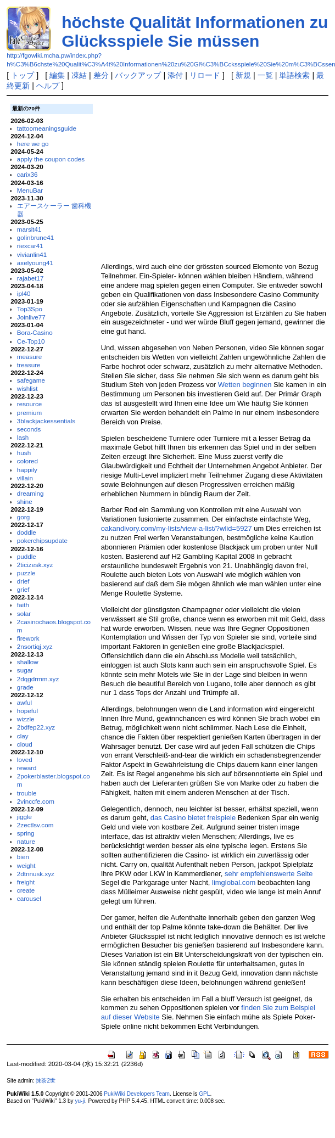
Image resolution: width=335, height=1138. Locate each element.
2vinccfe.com (35, 801)
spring (26, 833)
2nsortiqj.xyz (35, 646)
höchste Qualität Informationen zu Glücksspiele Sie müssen (195, 31)
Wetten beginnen (245, 384)
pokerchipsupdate (42, 540)
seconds (29, 429)
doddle (26, 532)
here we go (33, 143)
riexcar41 (30, 245)
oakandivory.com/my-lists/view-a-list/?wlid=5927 (176, 528)
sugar (25, 670)
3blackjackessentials (46, 420)
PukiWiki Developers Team (137, 1094)
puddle (26, 556)
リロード (204, 75)
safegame (31, 380)
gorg (23, 516)
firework (28, 638)
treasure (29, 364)
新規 (243, 75)
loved (24, 759)
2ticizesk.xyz (35, 564)
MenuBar (30, 190)
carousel (29, 898)
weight (26, 865)
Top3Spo (29, 308)
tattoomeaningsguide (46, 128)
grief (23, 589)
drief (23, 581)
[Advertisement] (206, 178)
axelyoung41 (35, 262)
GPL (204, 1094)
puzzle (26, 572)
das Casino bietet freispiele (193, 818)
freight (26, 881)
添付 (175, 75)
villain (25, 477)
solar (24, 613)
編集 (57, 75)
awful (24, 702)
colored (27, 460)
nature (26, 841)
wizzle (26, 718)
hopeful (27, 710)
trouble (27, 793)
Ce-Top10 (31, 341)
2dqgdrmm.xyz (38, 678)
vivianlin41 (32, 254)
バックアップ (138, 75)
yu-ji (80, 1101)
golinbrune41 (35, 237)
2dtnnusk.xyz (35, 873)
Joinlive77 (31, 317)
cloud (24, 744)
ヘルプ (47, 85)
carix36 (27, 174)
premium (29, 412)
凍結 (79, 75)
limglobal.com (233, 882)
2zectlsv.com (35, 824)
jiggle (24, 816)
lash (23, 437)
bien (23, 856)
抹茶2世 (45, 1081)
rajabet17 (30, 278)
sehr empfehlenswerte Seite (269, 874)
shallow (27, 661)
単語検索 (294, 75)
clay (23, 735)
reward (27, 767)
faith (23, 604)
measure (29, 356)
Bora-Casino (35, 332)
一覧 (265, 75)
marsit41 (29, 229)
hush (24, 452)
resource (29, 403)
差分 (101, 75)
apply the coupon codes (51, 158)
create (26, 890)
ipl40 (24, 293)
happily (27, 469)
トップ (22, 75)
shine (24, 501)
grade (25, 687)
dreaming (30, 493)
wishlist (27, 388)
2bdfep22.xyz (36, 727)
